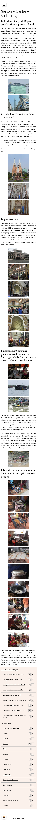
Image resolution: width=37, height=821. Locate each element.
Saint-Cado (7, 790)
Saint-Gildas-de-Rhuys (10, 800)
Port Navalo (7, 775)
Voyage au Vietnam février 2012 (13, 705)
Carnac (5, 744)
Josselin (5, 754)
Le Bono (5, 759)
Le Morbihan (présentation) (12, 728)
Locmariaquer (7, 764)
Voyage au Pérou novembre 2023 (14, 685)
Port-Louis (6, 769)
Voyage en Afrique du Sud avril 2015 (14, 700)
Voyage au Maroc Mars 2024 (12, 680)
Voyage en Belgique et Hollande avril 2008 (14, 716)
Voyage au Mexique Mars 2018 (13, 690)
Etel (4, 749)
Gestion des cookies (18, 818)
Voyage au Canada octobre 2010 (13, 710)
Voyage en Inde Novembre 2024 (13, 674)
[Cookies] (4, 817)
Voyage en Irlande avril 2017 (12, 695)
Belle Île (5, 739)
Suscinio (5, 795)
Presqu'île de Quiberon (10, 780)
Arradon (5, 733)
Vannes (5, 806)
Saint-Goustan (8, 785)
